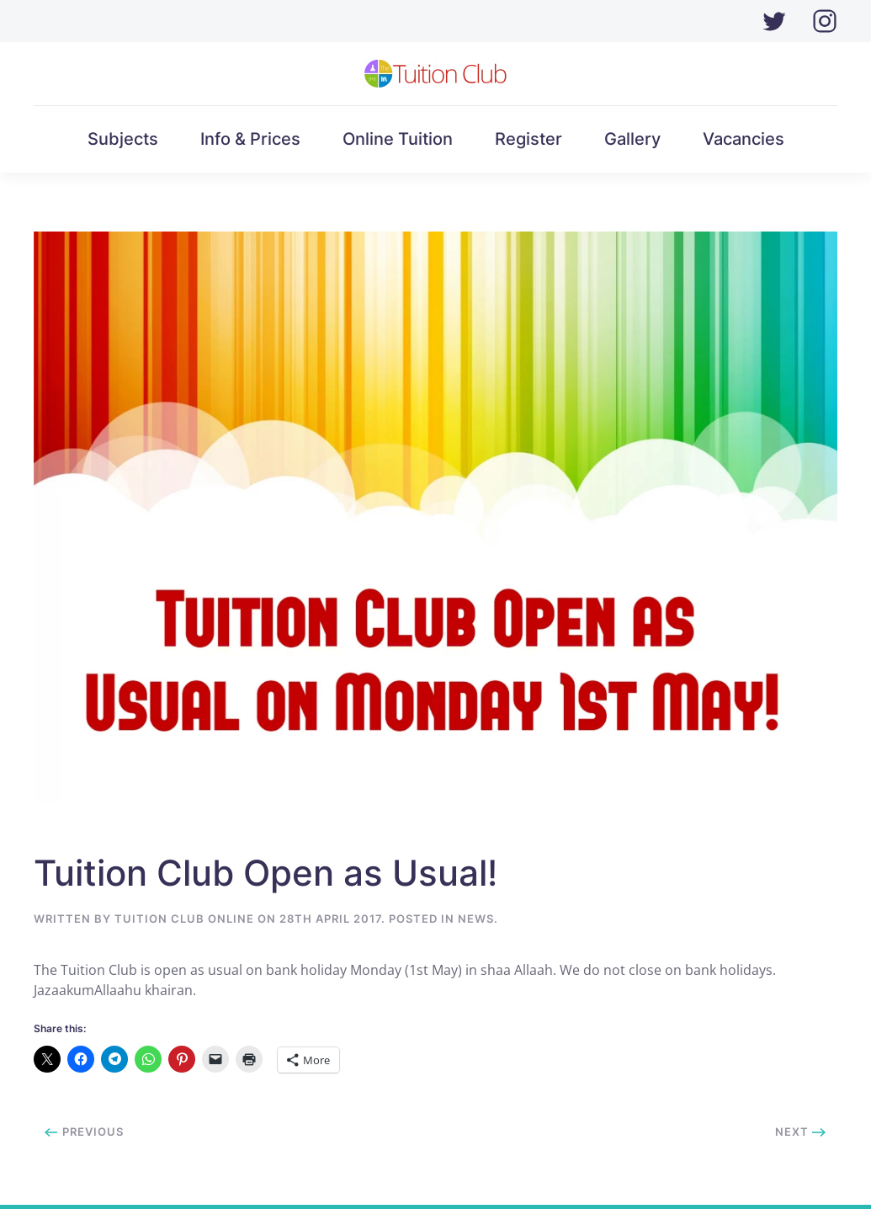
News (476, 918)
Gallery (632, 139)
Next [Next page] (800, 1131)
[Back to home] (435, 73)
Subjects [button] (123, 139)
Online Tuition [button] (398, 139)
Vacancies (743, 139)
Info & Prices (250, 139)
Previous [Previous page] (84, 1131)
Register (528, 139)
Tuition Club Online (184, 918)
